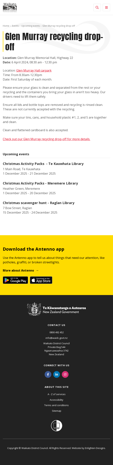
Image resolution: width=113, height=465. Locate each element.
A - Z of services (57, 394)
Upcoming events (30, 25)
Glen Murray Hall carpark (34, 70)
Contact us (56, 325)
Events (15, 25)
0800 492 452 (56, 332)
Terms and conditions (56, 405)
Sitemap (56, 410)
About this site (57, 387)
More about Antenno (18, 270)
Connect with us (56, 365)
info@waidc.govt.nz (57, 338)
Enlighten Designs (95, 448)
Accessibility (56, 399)
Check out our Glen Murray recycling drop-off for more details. (46, 139)
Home (6, 25)
